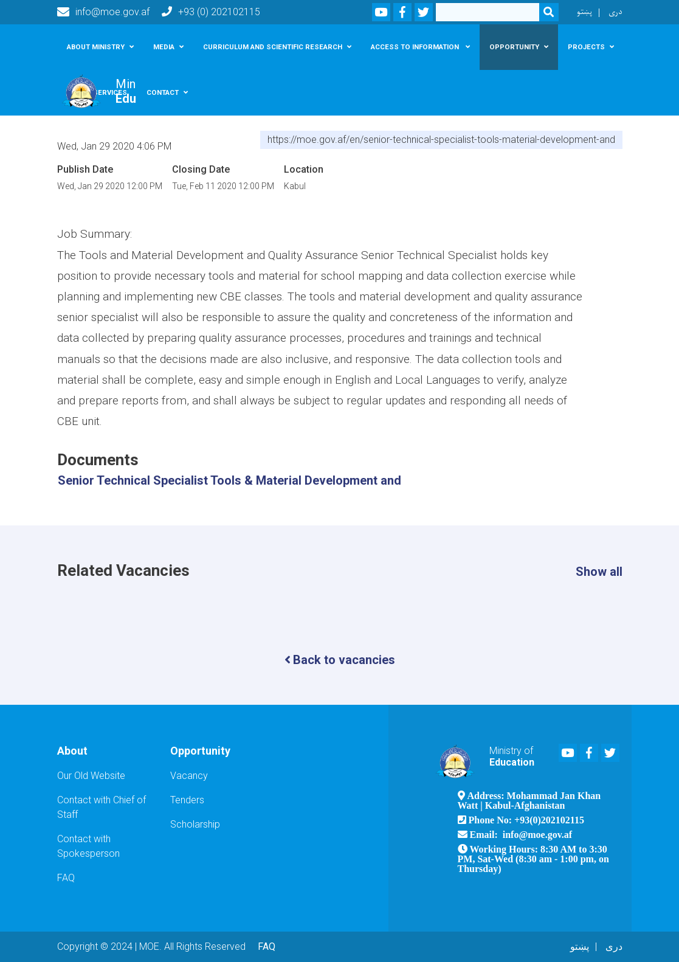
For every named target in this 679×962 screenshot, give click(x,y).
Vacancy (189, 775)
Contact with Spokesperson (88, 846)
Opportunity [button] (514, 47)
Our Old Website (91, 775)
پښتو (584, 11)
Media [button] (163, 47)
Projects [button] (586, 47)
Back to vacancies (339, 659)
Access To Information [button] (416, 47)
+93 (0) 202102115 (211, 12)
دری (615, 11)
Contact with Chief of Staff (101, 807)
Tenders (187, 800)
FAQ (66, 878)
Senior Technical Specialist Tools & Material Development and (229, 480)
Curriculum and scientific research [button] (272, 47)
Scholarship (195, 824)
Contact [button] (162, 92)
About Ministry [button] (96, 47)
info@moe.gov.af (103, 12)
